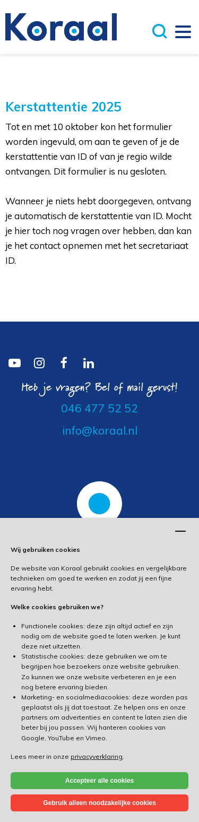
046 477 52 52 (99, 408)
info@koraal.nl (99, 430)
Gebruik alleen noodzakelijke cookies (99, 803)
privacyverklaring (97, 756)
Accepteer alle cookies (99, 780)
